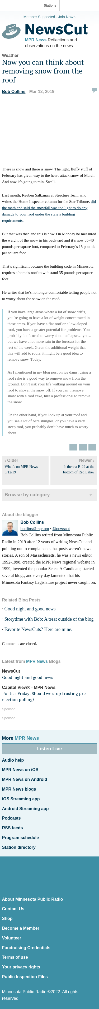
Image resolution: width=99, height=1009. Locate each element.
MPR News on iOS (20, 769)
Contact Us (13, 909)
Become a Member (20, 928)
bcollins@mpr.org (35, 529)
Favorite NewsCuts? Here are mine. (38, 629)
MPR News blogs (19, 789)
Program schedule (20, 837)
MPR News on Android (24, 779)
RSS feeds (12, 828)
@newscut (61, 529)
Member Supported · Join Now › (49, 17)
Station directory (19, 847)
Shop (7, 918)
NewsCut (11, 671)
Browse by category (27, 494)
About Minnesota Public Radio (32, 899)
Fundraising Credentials (26, 948)
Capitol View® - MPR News (29, 687)
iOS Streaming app (21, 799)
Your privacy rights (21, 967)
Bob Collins (14, 91)
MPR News (36, 40)
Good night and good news (30, 608)
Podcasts (11, 818)
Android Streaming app (25, 808)
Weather (10, 55)
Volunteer (11, 938)
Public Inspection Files (25, 976)
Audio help (13, 760)
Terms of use (15, 957)
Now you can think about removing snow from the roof (43, 71)
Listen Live (49, 748)
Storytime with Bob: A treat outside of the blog (49, 619)
